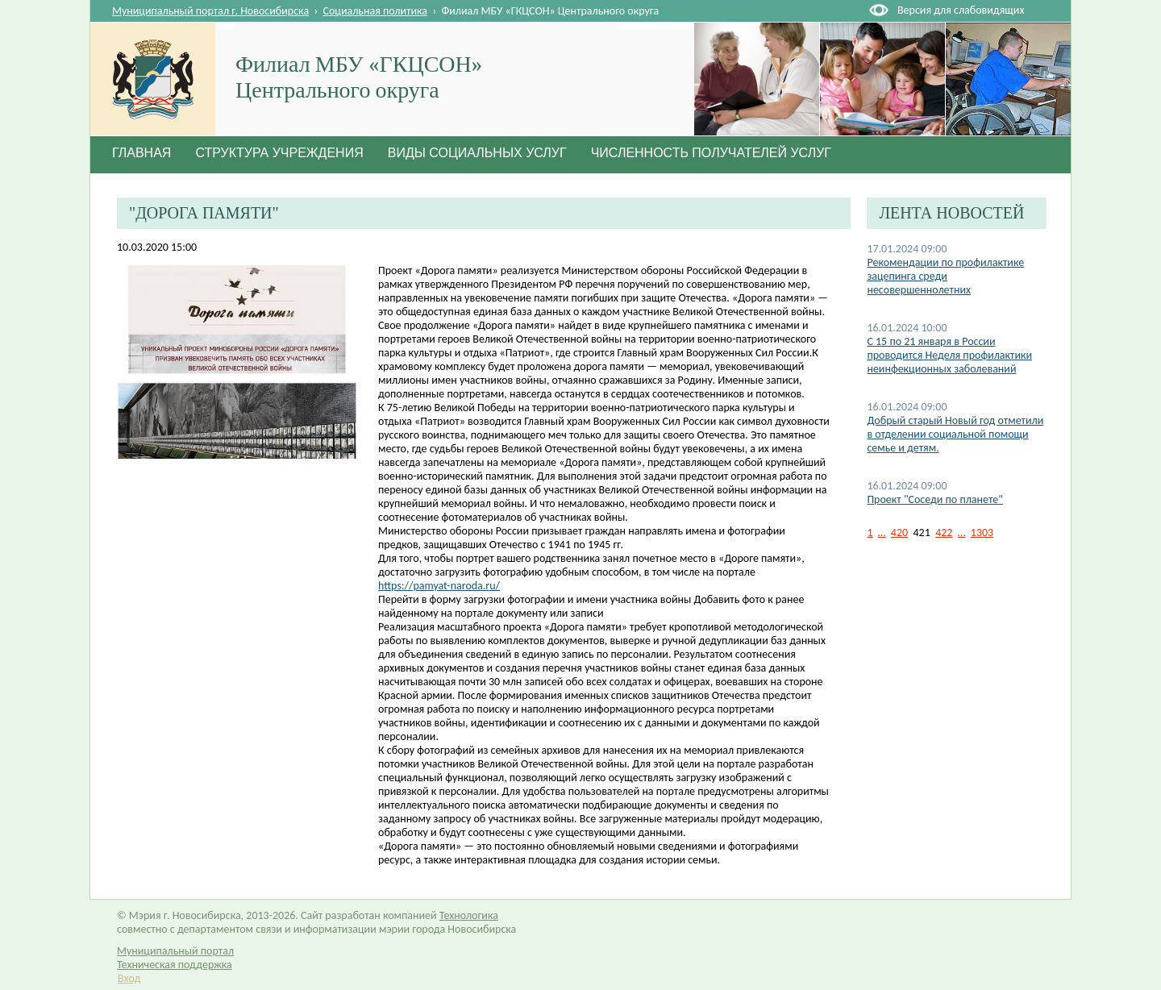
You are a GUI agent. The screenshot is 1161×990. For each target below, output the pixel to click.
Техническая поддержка (174, 964)
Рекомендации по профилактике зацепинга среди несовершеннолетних (945, 276)
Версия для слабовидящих (960, 10)
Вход (129, 978)
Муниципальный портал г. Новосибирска (210, 11)
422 (943, 532)
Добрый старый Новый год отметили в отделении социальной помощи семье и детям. (955, 434)
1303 (982, 532)
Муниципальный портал (175, 951)
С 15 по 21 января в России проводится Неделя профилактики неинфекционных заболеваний (949, 355)
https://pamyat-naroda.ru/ (439, 586)
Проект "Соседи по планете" (934, 499)
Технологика (468, 915)
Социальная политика (375, 11)
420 (899, 532)
